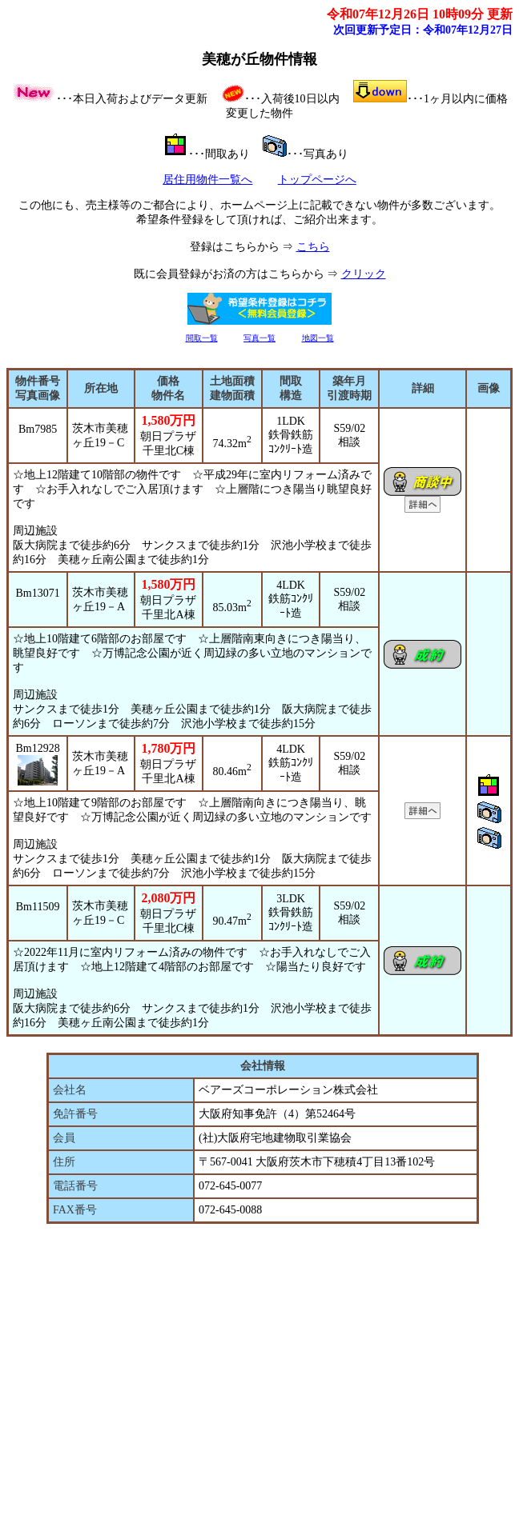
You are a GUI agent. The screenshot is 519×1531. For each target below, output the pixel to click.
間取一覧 (202, 338)
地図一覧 (318, 338)
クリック (363, 274)
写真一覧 (259, 338)
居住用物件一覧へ (207, 180)
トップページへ (317, 180)
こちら (313, 247)
